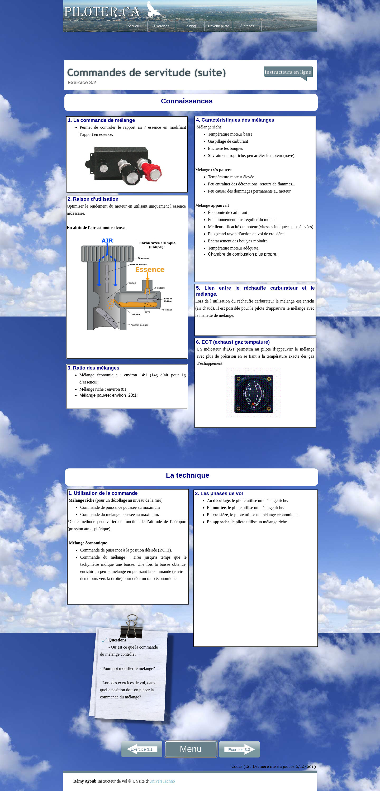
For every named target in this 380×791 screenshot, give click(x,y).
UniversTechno (162, 781)
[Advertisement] (190, 45)
